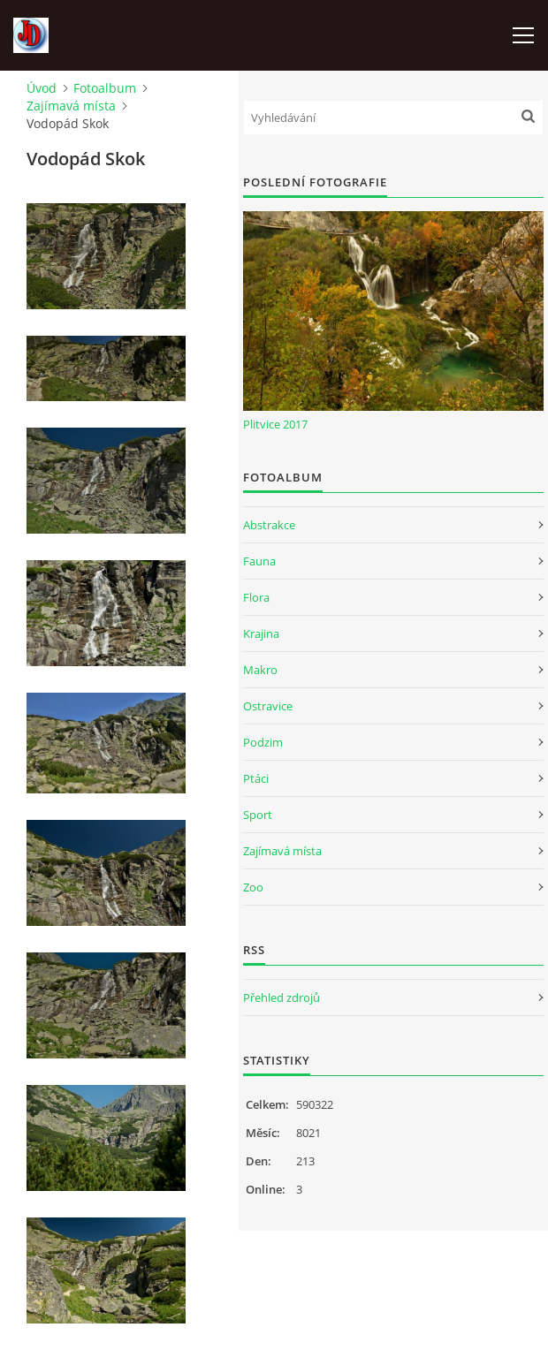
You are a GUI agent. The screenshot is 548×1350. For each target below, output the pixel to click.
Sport (257, 815)
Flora (256, 597)
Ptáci (256, 778)
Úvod (42, 88)
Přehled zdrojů (281, 997)
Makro (260, 670)
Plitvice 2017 (275, 424)
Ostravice (268, 706)
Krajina (261, 633)
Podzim (263, 742)
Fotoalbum (104, 88)
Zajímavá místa (71, 105)
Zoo (253, 887)
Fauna (259, 561)
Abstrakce (269, 525)
